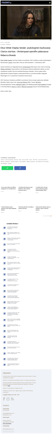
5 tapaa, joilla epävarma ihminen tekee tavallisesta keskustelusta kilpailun (13, 308)
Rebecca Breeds (5, 69)
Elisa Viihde (4, 60)
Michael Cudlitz (20, 84)
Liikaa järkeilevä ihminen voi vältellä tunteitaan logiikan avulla (13, 364)
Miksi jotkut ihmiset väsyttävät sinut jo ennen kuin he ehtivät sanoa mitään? (13, 320)
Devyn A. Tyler (16, 87)
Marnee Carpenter (27, 87)
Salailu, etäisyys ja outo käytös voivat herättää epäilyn (13, 353)
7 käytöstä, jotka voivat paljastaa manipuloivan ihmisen (12, 336)
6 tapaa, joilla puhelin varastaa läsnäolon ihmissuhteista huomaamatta (13, 239)
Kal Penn (38, 82)
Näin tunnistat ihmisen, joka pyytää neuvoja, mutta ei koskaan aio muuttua (13, 302)
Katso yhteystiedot (7, 423)
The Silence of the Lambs (42, 161)
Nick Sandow (42, 84)
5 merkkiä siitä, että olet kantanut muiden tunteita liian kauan (13, 325)
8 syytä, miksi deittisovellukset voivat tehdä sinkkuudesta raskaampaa (13, 269)
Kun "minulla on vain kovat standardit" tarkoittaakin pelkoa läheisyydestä (13, 291)
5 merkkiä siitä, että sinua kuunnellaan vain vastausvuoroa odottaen (12, 280)
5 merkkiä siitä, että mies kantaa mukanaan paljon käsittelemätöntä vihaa (12, 359)
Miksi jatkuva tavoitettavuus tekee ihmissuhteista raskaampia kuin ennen (13, 274)
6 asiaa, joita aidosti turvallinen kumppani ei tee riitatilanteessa (13, 257)
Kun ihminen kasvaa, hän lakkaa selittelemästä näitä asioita (13, 331)
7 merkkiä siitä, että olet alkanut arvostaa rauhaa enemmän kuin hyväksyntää (13, 296)
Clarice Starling (9, 159)
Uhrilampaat (26, 67)
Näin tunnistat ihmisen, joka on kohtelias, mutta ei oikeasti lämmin (13, 263)
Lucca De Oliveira (22, 82)
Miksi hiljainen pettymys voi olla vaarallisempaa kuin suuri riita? (13, 233)
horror (30, 159)
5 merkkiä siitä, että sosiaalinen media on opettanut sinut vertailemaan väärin (13, 250)
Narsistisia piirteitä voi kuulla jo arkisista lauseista (13, 347)
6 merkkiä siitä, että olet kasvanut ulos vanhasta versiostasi (12, 227)
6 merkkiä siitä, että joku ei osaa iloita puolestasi (13, 285)
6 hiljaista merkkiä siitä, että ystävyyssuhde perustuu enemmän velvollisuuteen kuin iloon (13, 314)
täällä (9, 385)
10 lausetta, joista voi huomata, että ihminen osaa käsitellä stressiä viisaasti (13, 342)
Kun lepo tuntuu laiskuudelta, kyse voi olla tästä (13, 244)
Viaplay (10, 60)
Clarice (10, 62)
